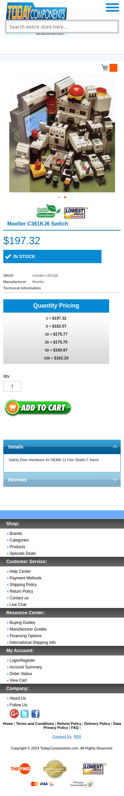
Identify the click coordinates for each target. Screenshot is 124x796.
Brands (16, 533)
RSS (77, 737)
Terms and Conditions (35, 724)
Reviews (17, 479)
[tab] (62, 447)
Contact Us (61, 737)
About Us (18, 698)
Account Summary (26, 667)
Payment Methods (26, 578)
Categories (19, 540)
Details (15, 446)
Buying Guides (22, 622)
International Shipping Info (33, 642)
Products (17, 547)
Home (8, 724)
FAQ (75, 728)
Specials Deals (23, 553)
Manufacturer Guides (28, 629)
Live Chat (18, 604)
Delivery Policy (97, 724)
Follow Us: (19, 705)
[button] (16, 133)
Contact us (19, 598)
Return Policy (21, 591)
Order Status (21, 673)
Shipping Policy (23, 584)
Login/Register (22, 660)
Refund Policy (69, 724)
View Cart (18, 680)
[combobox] (62, 27)
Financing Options (26, 636)
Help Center (20, 571)
